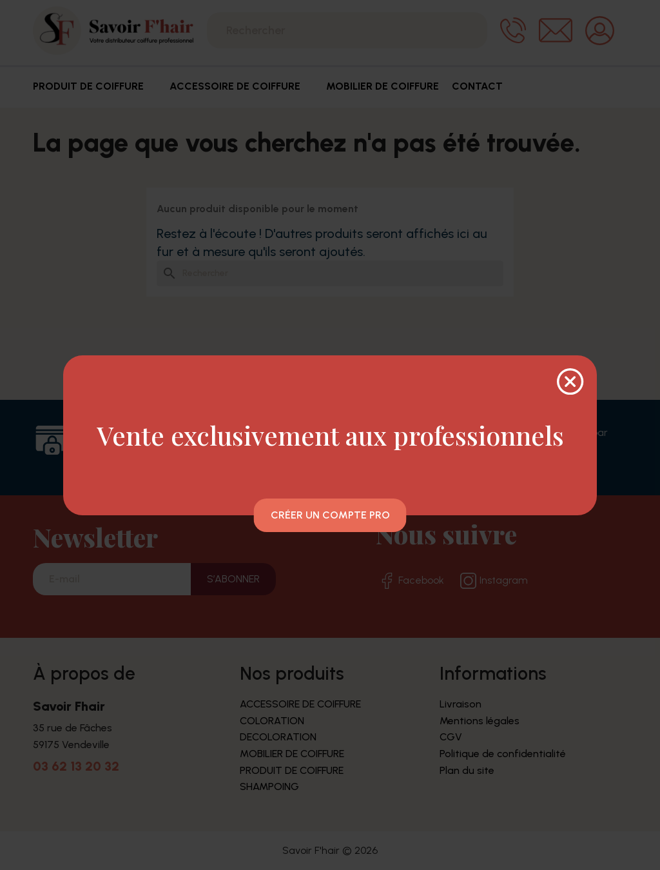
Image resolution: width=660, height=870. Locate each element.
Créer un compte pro (330, 515)
